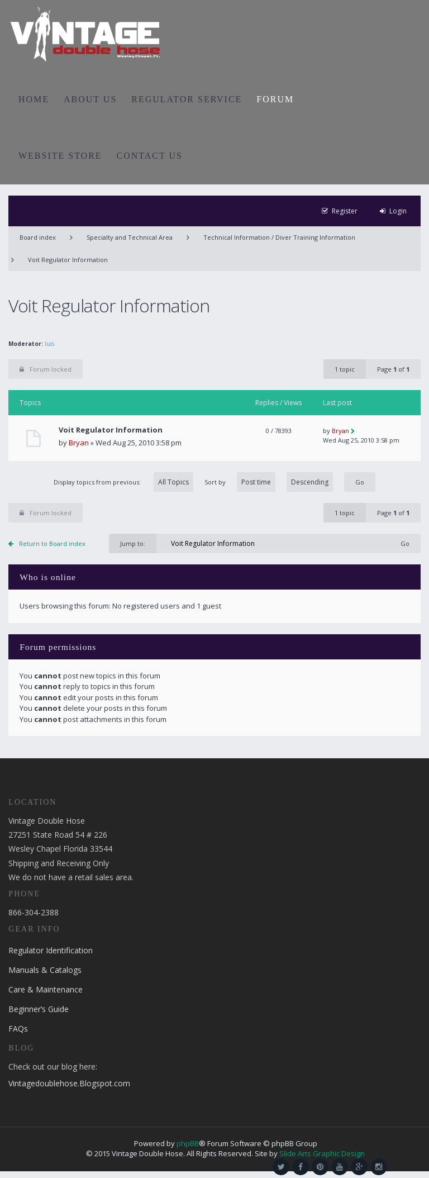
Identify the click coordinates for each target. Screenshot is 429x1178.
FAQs (18, 1028)
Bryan (79, 443)
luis (49, 344)
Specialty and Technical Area (130, 237)
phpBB (188, 1143)
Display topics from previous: (123, 482)
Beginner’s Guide (38, 1009)
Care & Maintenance (45, 989)
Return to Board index (52, 543)
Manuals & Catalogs (45, 970)
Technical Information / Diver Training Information (279, 237)
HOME (33, 99)
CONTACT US (150, 155)
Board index (38, 237)
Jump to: (132, 543)
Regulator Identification (50, 950)
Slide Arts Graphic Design (322, 1153)
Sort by (268, 482)
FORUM (275, 99)
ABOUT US (90, 99)
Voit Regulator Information (68, 259)
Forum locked (46, 369)
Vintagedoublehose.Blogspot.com (69, 1083)
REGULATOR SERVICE (186, 99)
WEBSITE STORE (60, 155)
